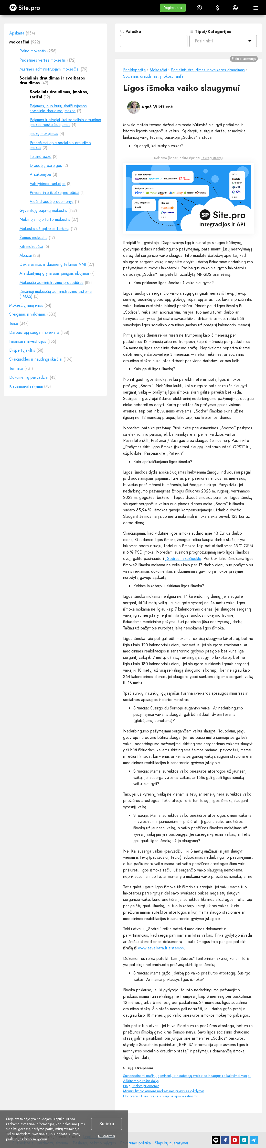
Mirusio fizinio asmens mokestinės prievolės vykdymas (163, 1091)
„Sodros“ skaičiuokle (183, 558)
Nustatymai (106, 1136)
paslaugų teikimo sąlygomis (26, 1139)
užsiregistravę (211, 157)
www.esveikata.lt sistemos (161, 948)
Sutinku (106, 1123)
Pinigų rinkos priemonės (141, 1085)
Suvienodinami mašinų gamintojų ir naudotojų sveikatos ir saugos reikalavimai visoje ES (188, 1075)
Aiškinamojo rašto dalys (140, 1080)
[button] (173, 8)
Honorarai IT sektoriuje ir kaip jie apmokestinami (160, 1096)
